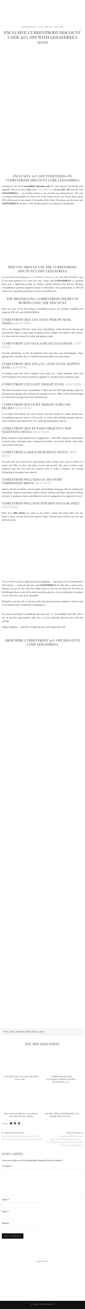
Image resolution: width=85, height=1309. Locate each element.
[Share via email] (11, 1123)
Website (5, 1223)
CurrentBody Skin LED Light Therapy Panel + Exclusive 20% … (61, 1079)
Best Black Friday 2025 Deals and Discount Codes (21, 1115)
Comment (7, 1166)
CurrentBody (44, 189)
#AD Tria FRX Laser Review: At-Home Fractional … (62, 1115)
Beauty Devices (54, 27)
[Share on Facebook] (15, 1123)
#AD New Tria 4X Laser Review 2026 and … (21, 1077)
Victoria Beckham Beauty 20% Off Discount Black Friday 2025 (22, 1136)
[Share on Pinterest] (19, 1123)
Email (5, 1211)
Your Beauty (46, 1304)
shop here (23, 323)
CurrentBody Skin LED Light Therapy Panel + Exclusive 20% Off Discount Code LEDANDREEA (62, 1139)
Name (5, 1199)
